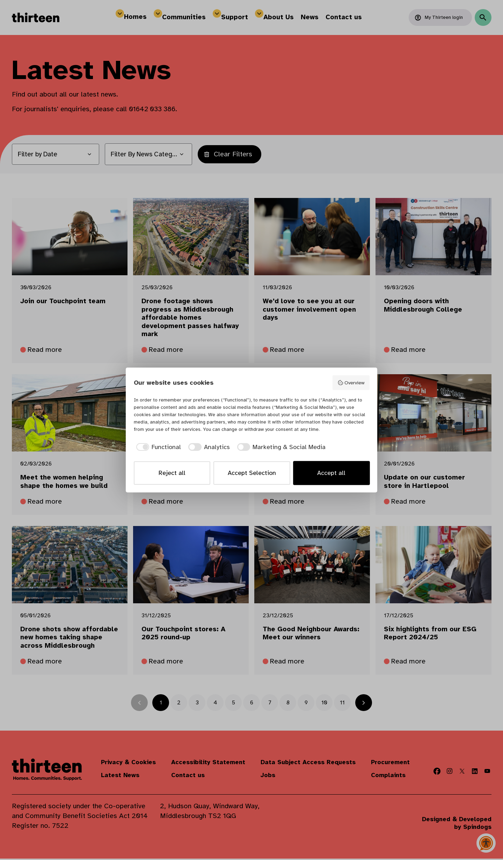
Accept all (331, 473)
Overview (350, 382)
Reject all (172, 473)
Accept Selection (252, 473)
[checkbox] (157, 447)
